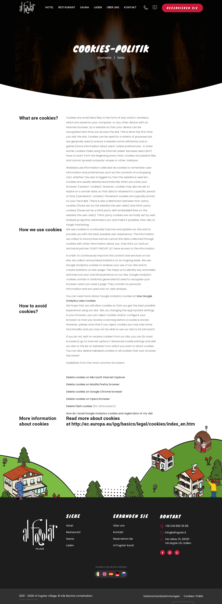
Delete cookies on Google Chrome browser (94, 392)
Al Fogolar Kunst (123, 545)
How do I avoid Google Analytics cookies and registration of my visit (109, 413)
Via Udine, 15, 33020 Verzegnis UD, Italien (178, 541)
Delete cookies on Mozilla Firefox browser (93, 384)
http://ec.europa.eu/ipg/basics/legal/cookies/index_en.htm (133, 424)
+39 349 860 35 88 (176, 526)
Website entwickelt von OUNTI (28, 599)
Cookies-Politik (193, 596)
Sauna (84, 7)
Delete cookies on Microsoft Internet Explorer (95, 377)
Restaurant (66, 7)
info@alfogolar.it (175, 532)
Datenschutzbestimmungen (161, 596)
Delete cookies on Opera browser (88, 399)
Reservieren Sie (182, 8)
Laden (98, 7)
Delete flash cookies (79, 406)
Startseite (104, 58)
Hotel (49, 7)
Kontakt (130, 7)
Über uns (113, 7)
